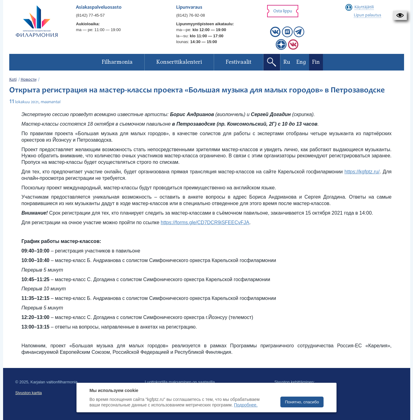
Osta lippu (282, 11)
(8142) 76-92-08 (190, 15)
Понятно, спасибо (302, 402)
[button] (400, 15)
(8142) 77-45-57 (90, 15)
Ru (286, 62)
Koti (13, 80)
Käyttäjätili (364, 7)
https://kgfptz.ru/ (362, 171)
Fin (316, 62)
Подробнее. (246, 404)
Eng (301, 62)
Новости (28, 80)
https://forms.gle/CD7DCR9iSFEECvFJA (205, 222)
